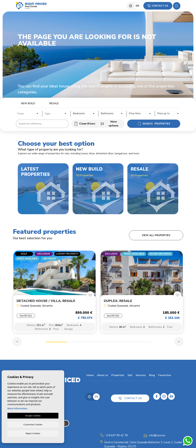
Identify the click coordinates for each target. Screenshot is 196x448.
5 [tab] (140, 343)
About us (101, 376)
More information (17, 408)
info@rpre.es (157, 437)
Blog (151, 376)
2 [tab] (77, 343)
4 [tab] (119, 343)
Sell (129, 376)
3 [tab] (98, 343)
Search (153, 124)
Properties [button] (116, 376)
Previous (17, 343)
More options (109, 123)
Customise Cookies (32, 424)
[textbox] (29, 113)
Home (89, 376)
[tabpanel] (54, 294)
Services (140, 376)
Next (179, 343)
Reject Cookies (33, 433)
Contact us (157, 5)
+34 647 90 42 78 (116, 437)
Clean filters (84, 124)
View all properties (156, 235)
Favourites (163, 376)
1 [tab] (55, 343)
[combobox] (28, 113)
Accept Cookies (32, 415)
